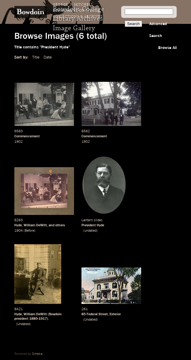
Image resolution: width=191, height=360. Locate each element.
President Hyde (92, 225)
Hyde (18, 225)
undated (90, 231)
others (60, 225)
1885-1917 (38, 319)
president (21, 319)
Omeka (37, 354)
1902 (18, 142)
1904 (18, 231)
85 (83, 314)
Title (35, 57)
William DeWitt (35, 225)
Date (48, 57)
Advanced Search (158, 30)
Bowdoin (55, 314)
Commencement (27, 136)
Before (29, 231)
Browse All (167, 48)
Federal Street (97, 314)
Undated (23, 324)
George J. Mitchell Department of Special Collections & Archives (78, 11)
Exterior (115, 314)
